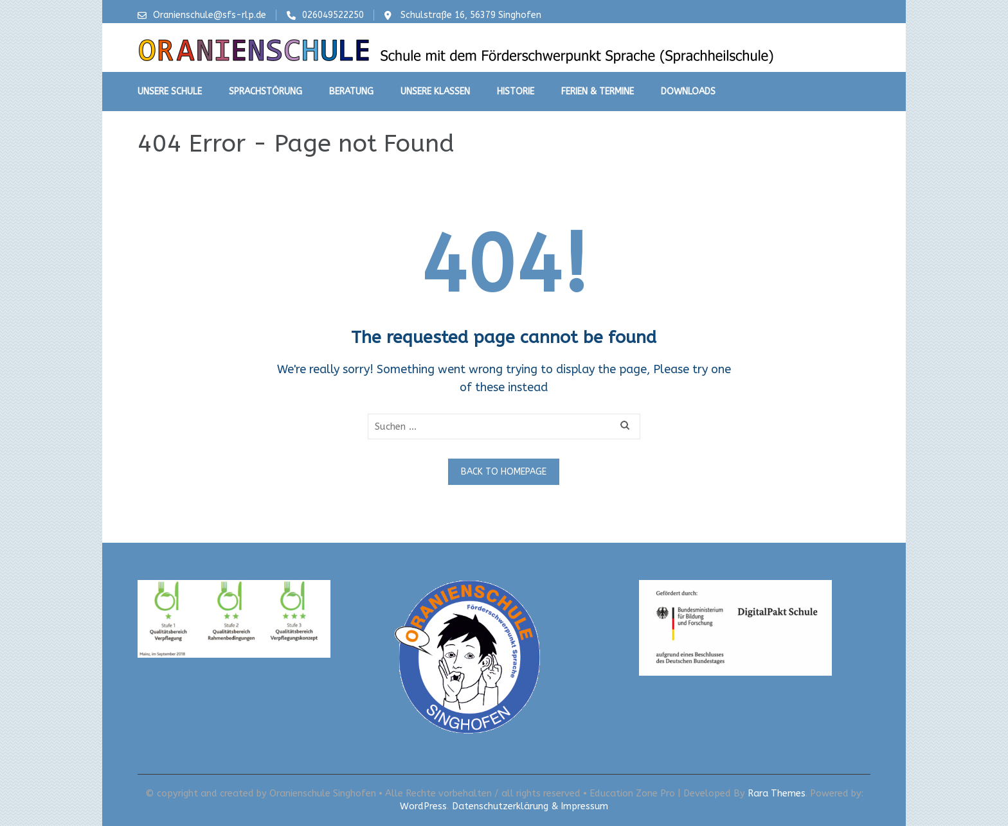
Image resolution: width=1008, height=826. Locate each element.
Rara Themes (777, 793)
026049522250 (333, 15)
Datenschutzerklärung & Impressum (530, 806)
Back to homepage (503, 471)
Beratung (351, 91)
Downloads (688, 91)
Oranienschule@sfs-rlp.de (209, 15)
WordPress (423, 806)
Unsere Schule (170, 91)
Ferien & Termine (597, 91)
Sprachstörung (265, 91)
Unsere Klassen (435, 91)
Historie (515, 91)
